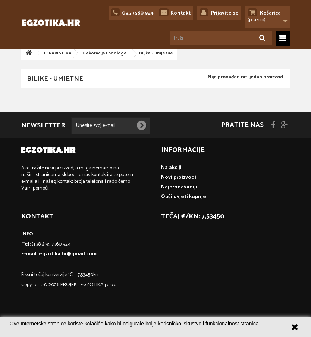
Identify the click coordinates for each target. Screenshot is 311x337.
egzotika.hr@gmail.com (68, 254)
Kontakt (180, 13)
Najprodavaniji (179, 187)
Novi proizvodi (178, 177)
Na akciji (171, 167)
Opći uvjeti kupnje (183, 197)
